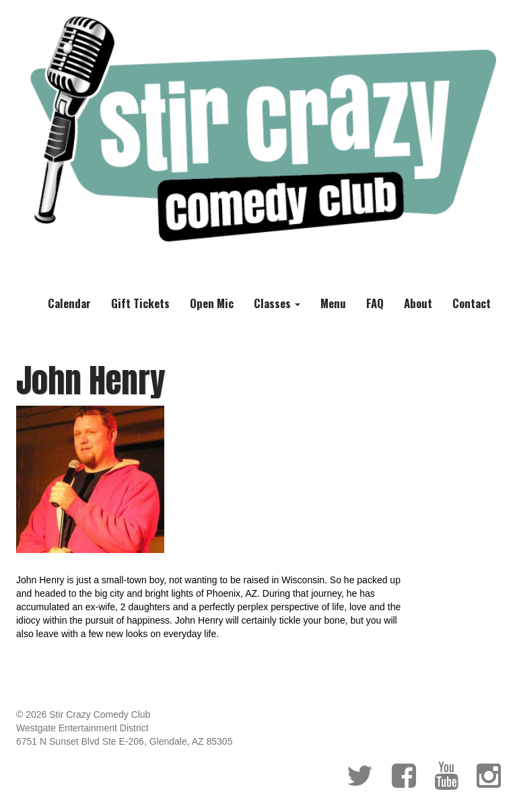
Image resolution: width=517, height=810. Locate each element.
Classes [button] (277, 303)
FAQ (375, 303)
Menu (333, 303)
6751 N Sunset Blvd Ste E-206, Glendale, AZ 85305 (124, 741)
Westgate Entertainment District (82, 728)
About (418, 303)
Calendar (69, 303)
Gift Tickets (140, 303)
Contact (471, 303)
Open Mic (212, 303)
